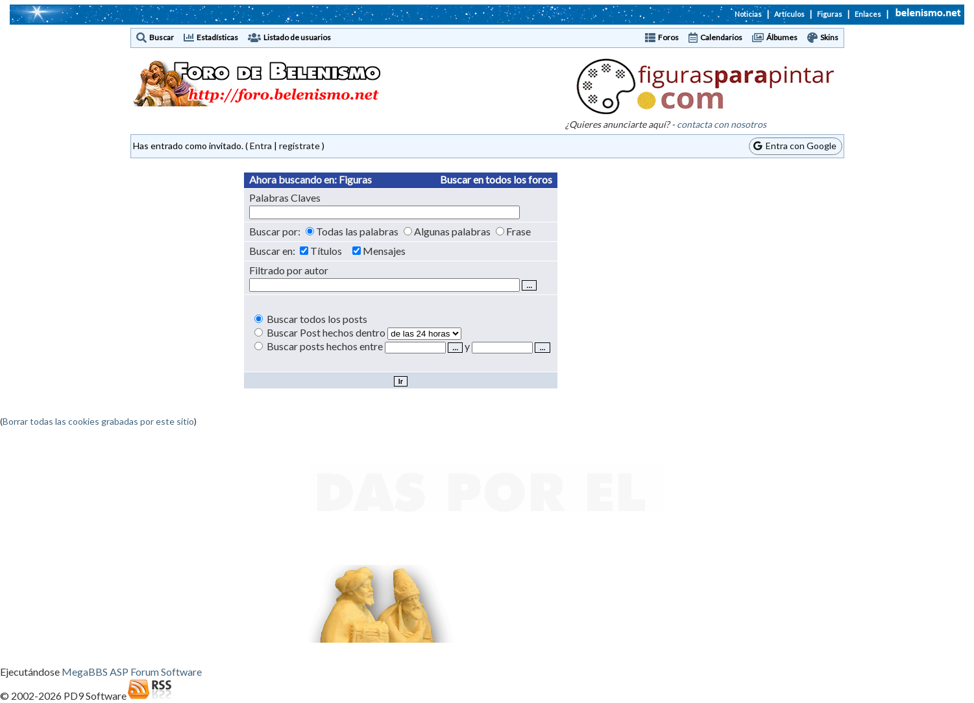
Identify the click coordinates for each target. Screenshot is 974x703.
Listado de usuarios (297, 37)
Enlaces (868, 14)
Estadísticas (217, 37)
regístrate (299, 145)
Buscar (161, 37)
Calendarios (721, 37)
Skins (829, 37)
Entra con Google (794, 145)
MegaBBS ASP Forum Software (132, 671)
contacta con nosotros (721, 124)
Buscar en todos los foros (496, 179)
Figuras (829, 14)
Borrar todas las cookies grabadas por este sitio (98, 421)
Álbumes (781, 37)
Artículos (789, 14)
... (455, 348)
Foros (668, 37)
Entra (261, 145)
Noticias (748, 14)
